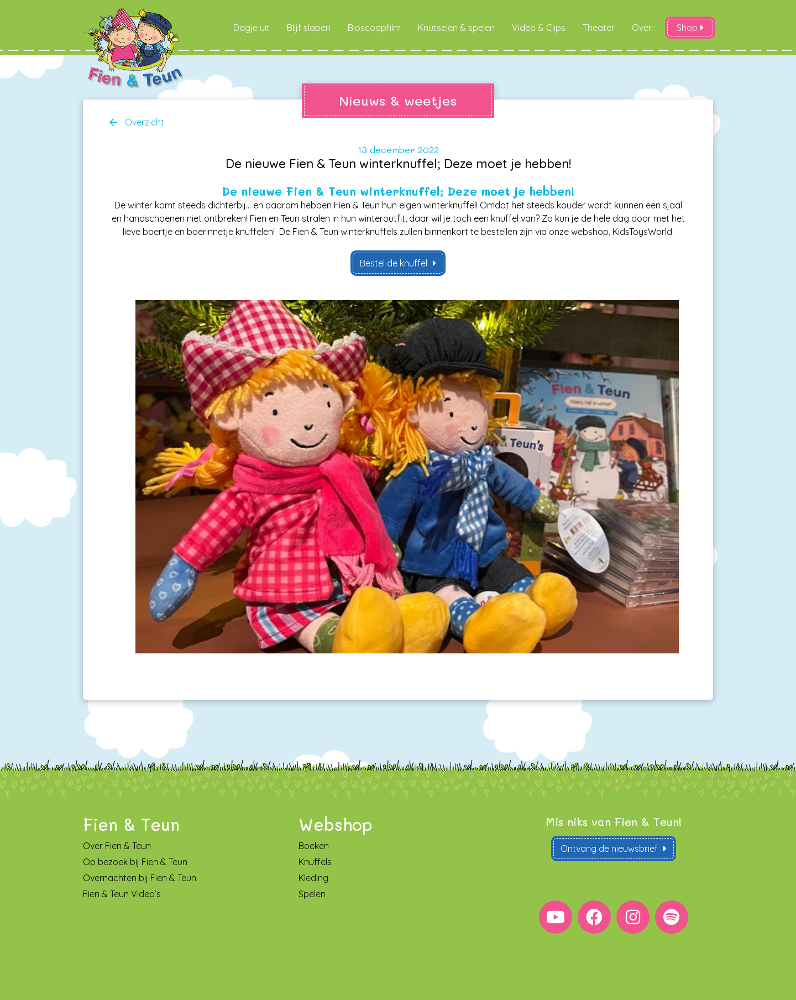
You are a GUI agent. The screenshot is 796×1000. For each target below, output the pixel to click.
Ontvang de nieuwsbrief (609, 849)
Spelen (312, 894)
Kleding (313, 878)
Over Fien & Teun (117, 846)
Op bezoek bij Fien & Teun (135, 862)
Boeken (313, 846)
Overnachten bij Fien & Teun (139, 878)
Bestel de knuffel (393, 263)
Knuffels (315, 862)
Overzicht (143, 122)
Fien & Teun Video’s (122, 894)
